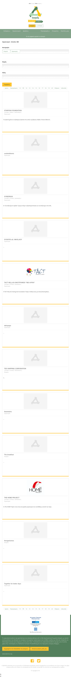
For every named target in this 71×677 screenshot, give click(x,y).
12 (26, 88)
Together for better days (12, 583)
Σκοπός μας (65, 31)
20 (52, 88)
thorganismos (9, 540)
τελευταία (63, 88)
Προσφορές (45, 31)
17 (42, 88)
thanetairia (8, 411)
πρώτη (6, 88)
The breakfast (9, 454)
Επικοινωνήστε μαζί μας (39, 649)
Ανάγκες (7, 31)
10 (20, 88)
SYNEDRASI (8, 196)
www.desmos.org (7, 654)
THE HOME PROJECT (11, 497)
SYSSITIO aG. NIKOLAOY (13, 239)
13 (29, 88)
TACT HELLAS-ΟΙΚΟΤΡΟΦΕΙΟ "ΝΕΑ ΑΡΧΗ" (19, 282)
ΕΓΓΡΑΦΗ (39, 26)
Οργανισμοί (16, 31)
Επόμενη (57, 88)
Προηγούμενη (13, 88)
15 (36, 88)
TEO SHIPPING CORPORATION (15, 368)
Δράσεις (25, 31)
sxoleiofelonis (9, 153)
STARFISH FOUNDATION (13, 110)
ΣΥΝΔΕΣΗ (32, 26)
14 (32, 88)
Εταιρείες (55, 31)
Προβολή (7, 84)
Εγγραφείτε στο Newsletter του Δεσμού (16, 649)
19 (49, 88)
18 (45, 88)
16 (39, 88)
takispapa (7, 325)
